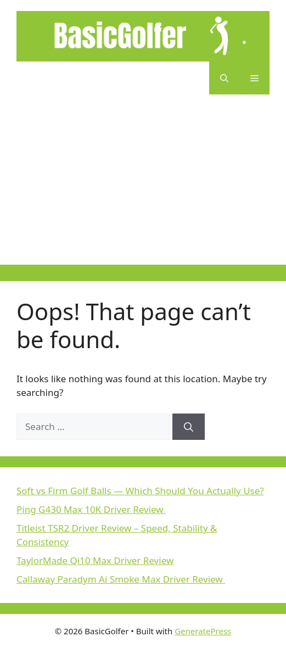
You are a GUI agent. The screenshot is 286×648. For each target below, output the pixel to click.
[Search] (188, 427)
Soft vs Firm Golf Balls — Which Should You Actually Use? (140, 490)
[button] (224, 78)
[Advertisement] (143, 188)
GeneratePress (203, 630)
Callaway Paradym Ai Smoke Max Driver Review (120, 579)
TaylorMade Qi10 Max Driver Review (94, 560)
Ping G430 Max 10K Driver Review (91, 509)
